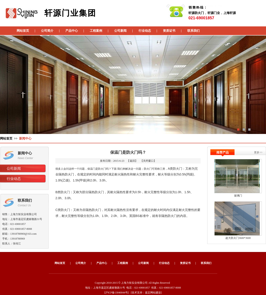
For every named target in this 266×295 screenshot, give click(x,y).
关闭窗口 (148, 160)
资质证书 (169, 30)
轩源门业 (213, 13)
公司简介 (47, 30)
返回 (132, 160)
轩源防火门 (196, 13)
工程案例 (96, 30)
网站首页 (23, 30)
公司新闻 (120, 30)
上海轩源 (229, 13)
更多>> (258, 152)
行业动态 (145, 30)
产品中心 (71, 30)
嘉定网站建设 (153, 292)
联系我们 (193, 30)
